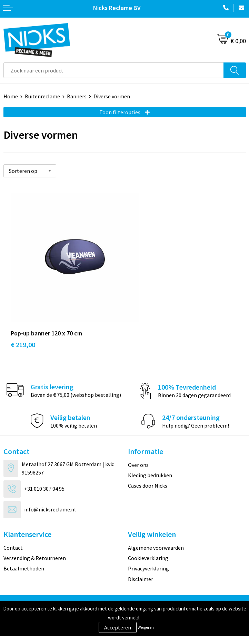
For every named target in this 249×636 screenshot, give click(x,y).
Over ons (138, 442)
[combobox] (113, 70)
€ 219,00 (23, 322)
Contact (13, 525)
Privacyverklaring (148, 546)
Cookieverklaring (148, 535)
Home (10, 96)
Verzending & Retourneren (34, 535)
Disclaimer (140, 557)
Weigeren (146, 627)
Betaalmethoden (23, 546)
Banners (77, 96)
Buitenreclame (42, 96)
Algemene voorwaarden (156, 525)
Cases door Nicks (147, 463)
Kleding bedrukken (150, 453)
